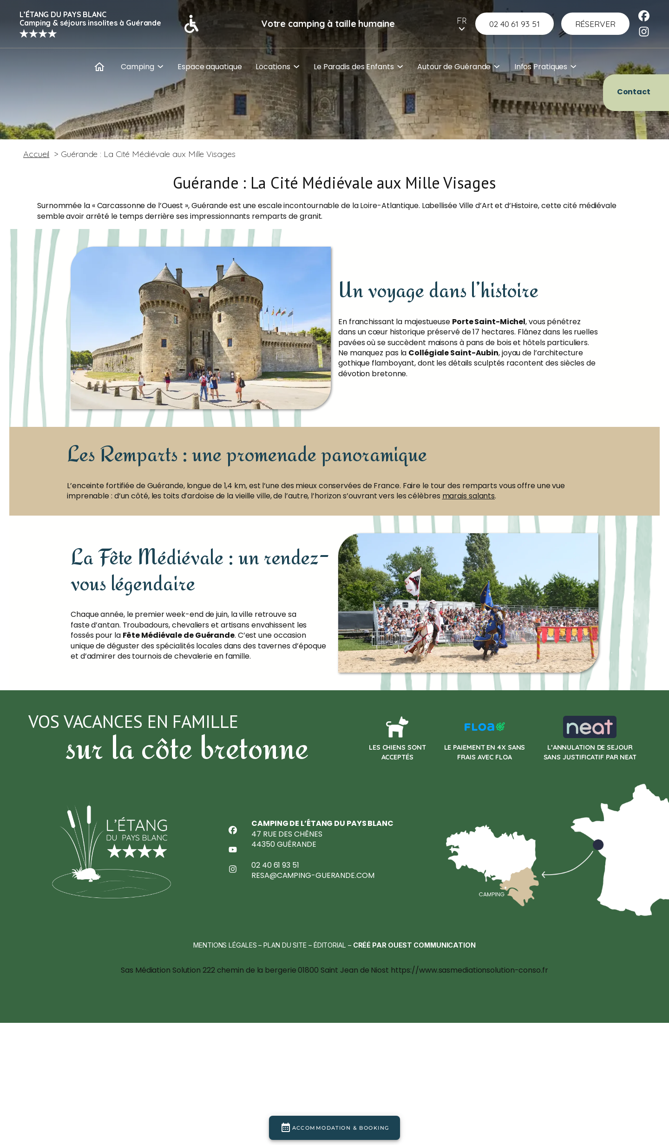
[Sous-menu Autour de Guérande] (496, 65)
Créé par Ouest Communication (414, 1031)
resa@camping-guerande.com (312, 957)
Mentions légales (224, 1031)
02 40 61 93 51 (275, 947)
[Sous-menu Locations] (296, 65)
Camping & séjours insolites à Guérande (90, 22)
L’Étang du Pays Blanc (63, 14)
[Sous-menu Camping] (160, 65)
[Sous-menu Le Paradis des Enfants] (400, 65)
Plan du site (285, 1031)
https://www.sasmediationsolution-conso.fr (469, 1059)
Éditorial (330, 1031)
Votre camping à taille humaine (328, 23)
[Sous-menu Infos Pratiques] (573, 65)
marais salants (468, 542)
